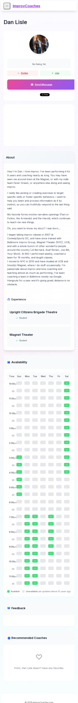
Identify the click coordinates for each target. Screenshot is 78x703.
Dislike (22, 73)
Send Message (41, 84)
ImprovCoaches (26, 6)
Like (55, 73)
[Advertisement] (39, 125)
